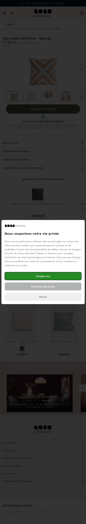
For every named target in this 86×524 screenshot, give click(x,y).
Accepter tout (43, 276)
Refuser (43, 296)
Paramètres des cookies (43, 286)
